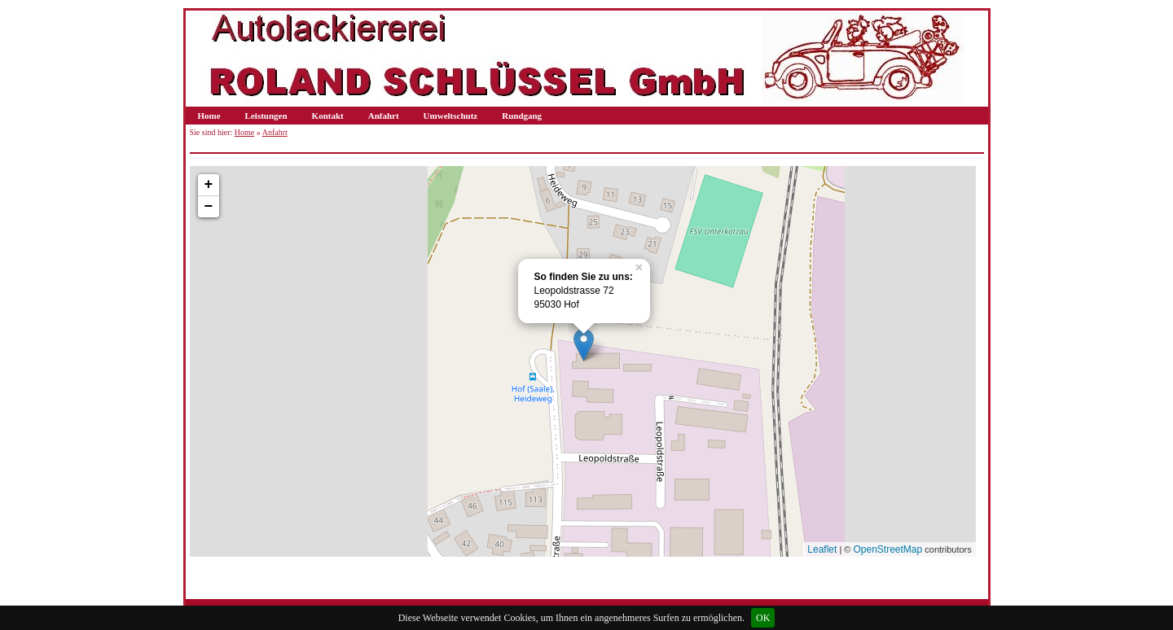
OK (763, 617)
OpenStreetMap (888, 549)
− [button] (208, 207)
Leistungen (266, 115)
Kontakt (328, 115)
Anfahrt (383, 115)
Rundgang (522, 115)
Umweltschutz (451, 115)
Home (209, 115)
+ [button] (208, 185)
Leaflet (822, 549)
